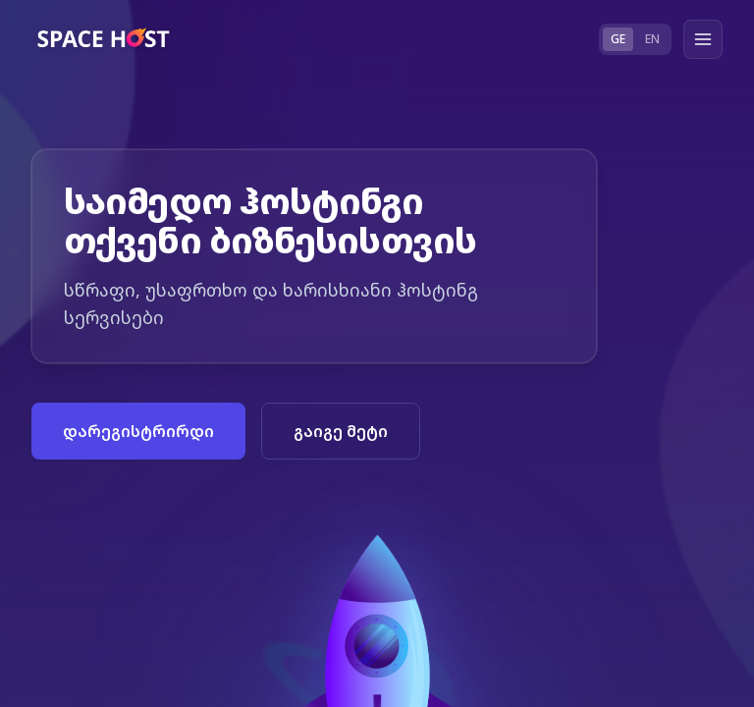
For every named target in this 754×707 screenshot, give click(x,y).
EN (652, 38)
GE (618, 38)
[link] (106, 39)
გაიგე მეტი (341, 431)
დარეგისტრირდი (138, 431)
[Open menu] (703, 39)
